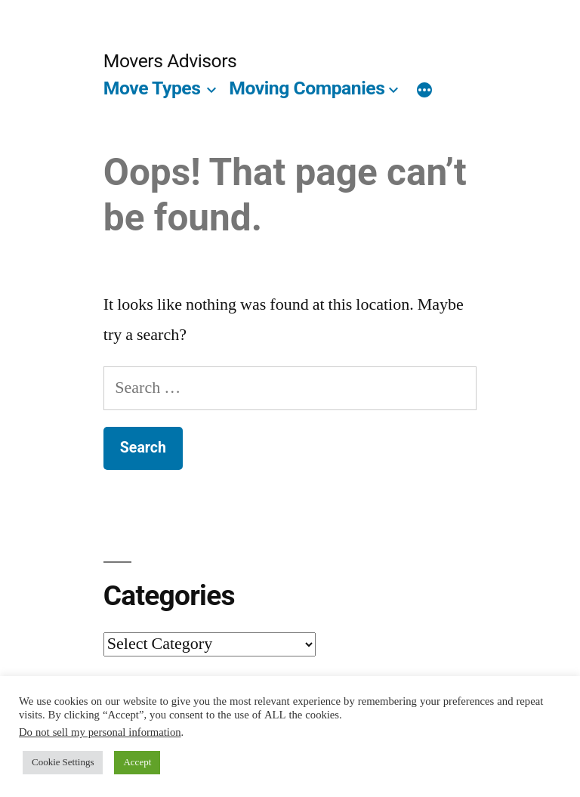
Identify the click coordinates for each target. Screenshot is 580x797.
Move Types (152, 88)
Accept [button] (137, 762)
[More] (424, 91)
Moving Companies (306, 88)
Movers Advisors (170, 61)
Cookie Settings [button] (63, 762)
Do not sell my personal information (100, 732)
